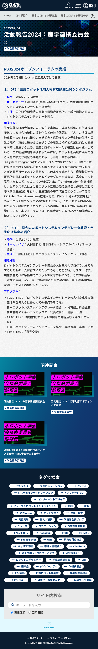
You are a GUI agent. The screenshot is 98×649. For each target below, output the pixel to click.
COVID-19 (79, 546)
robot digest (28, 539)
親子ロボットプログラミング (38, 553)
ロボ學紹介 (21, 15)
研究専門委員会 (72, 539)
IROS (65, 533)
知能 (86, 506)
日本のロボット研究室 (44, 15)
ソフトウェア (51, 513)
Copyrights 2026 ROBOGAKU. (49, 643)
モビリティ (80, 486)
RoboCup (45, 533)
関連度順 (18, 612)
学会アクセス (36, 638)
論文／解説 (46, 519)
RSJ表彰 (20, 573)
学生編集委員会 (61, 560)
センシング (22, 486)
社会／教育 (76, 513)
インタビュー (18, 580)
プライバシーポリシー (60, 638)
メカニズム (26, 513)
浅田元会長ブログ (74, 519)
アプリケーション (74, 492)
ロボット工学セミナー (28, 560)
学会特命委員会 (15, 48)
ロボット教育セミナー (50, 580)
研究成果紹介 (73, 553)
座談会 (25, 566)
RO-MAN (84, 533)
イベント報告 (20, 533)
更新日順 (35, 612)
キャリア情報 (25, 546)
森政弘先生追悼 (82, 580)
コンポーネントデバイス (51, 499)
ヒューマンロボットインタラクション (34, 506)
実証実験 (23, 519)
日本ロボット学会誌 (47, 573)
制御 (70, 506)
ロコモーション (47, 526)
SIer (83, 560)
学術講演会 (75, 566)
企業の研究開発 (76, 526)
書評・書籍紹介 (53, 546)
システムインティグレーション (35, 492)
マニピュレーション (51, 486)
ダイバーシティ (48, 566)
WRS (49, 539)
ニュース (22, 526)
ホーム (7, 15)
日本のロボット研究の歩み (76, 15)
